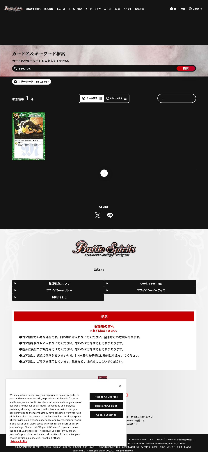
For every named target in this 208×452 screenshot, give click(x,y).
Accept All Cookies (106, 396)
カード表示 (91, 107)
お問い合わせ (179, 293)
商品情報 (48, 8)
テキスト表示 (116, 107)
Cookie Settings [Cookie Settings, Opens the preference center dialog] (106, 414)
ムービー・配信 (112, 8)
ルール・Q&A (75, 8)
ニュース (60, 8)
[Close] (120, 386)
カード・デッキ (93, 8)
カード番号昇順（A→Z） (180, 107)
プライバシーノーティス (142, 293)
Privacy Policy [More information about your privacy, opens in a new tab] (18, 441)
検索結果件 (22, 108)
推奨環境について (31, 293)
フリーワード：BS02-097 (33, 91)
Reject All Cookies (106, 405)
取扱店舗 (139, 8)
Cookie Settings (68, 293)
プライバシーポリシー (105, 293)
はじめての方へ (33, 8)
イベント (127, 8)
